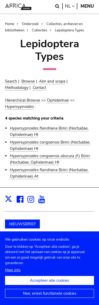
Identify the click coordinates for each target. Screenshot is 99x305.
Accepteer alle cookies (49, 286)
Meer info (13, 276)
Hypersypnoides (19, 106)
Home (9, 24)
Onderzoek (30, 24)
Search (11, 81)
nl (71, 6)
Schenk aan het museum (31, 237)
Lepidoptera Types (69, 30)
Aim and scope (52, 81)
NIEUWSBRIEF (22, 224)
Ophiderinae (58, 100)
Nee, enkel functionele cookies (49, 299)
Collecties (39, 30)
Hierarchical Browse (22, 100)
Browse (28, 81)
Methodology (17, 87)
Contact (39, 87)
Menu (87, 6)
